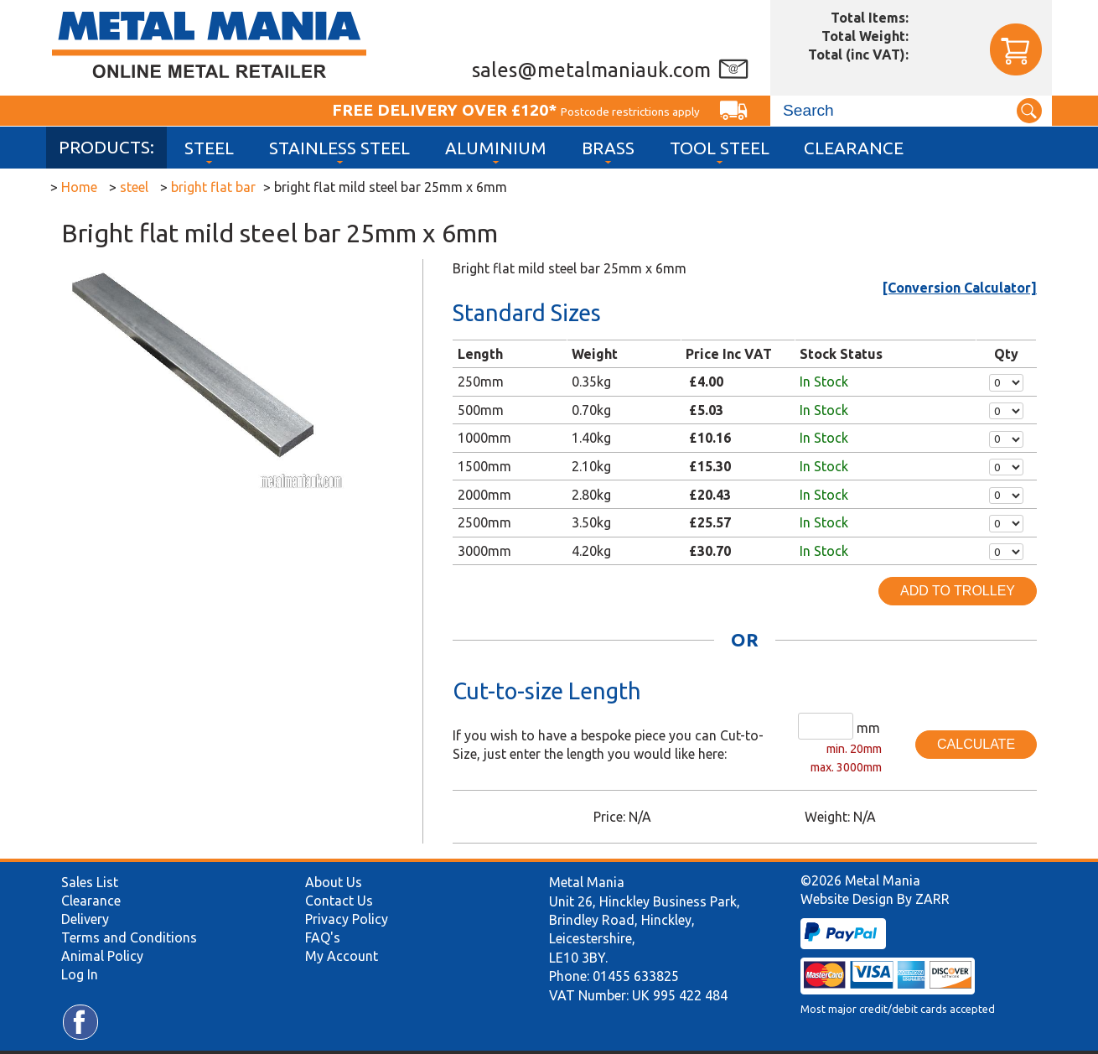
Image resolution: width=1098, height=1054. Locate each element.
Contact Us (339, 900)
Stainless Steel (339, 148)
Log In (79, 974)
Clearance (854, 148)
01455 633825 (636, 976)
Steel (209, 148)
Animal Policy (102, 955)
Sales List (89, 882)
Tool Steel (719, 148)
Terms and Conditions (129, 937)
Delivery (85, 919)
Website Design (846, 898)
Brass (608, 148)
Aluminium (495, 148)
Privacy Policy (346, 919)
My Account (341, 955)
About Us (333, 882)
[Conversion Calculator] (960, 287)
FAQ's (322, 937)
